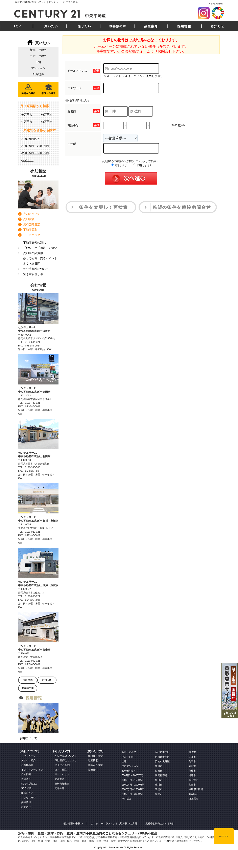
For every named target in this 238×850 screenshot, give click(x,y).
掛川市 (158, 780)
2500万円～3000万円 (133, 794)
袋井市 (192, 756)
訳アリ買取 (61, 769)
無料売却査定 (31, 224)
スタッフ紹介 (28, 760)
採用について (28, 738)
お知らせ (217, 26)
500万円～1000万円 (132, 775)
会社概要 (26, 774)
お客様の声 (117, 26)
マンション (38, 68)
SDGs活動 (26, 788)
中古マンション (130, 766)
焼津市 (192, 775)
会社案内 (151, 26)
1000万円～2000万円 (35, 146)
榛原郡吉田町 (196, 789)
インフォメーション (32, 769)
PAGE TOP (224, 836)
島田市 (192, 761)
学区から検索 (95, 765)
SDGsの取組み (29, 783)
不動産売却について (65, 755)
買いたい (51, 26)
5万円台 (27, 114)
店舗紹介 (26, 779)
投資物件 (38, 74)
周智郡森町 (161, 775)
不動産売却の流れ (34, 242)
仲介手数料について (36, 268)
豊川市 (158, 784)
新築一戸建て (38, 50)
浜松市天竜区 (162, 761)
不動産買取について (65, 760)
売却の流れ (61, 788)
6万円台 (47, 114)
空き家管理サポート (36, 274)
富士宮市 (193, 780)
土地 (38, 62)
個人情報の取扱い (73, 823)
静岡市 (192, 752)
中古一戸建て (38, 56)
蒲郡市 (158, 794)
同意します (119, 165)
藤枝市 (192, 770)
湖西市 (158, 770)
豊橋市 (158, 789)
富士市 (192, 784)
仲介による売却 (63, 765)
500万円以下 (128, 770)
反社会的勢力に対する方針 (159, 823)
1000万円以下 (31, 138)
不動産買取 (30, 229)
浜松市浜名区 (162, 756)
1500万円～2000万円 (133, 784)
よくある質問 (31, 263)
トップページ (28, 755)
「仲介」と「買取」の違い (40, 247)
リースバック (31, 235)
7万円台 (27, 121)
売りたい (84, 26)
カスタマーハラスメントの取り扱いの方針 (114, 823)
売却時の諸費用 (33, 253)
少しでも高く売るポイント (40, 258)
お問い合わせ (217, 3)
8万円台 (47, 121)
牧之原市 (193, 798)
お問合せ (26, 807)
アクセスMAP (28, 797)
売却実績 (28, 219)
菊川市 (192, 766)
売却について (31, 213)
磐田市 (158, 766)
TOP (17, 26)
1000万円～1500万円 (133, 780)
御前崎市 (193, 794)
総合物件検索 (95, 755)
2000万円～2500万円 (133, 789)
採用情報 (184, 26)
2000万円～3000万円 (35, 153)
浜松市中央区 (162, 752)
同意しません (143, 165)
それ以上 (27, 160)
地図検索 (93, 760)
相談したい (27, 793)
